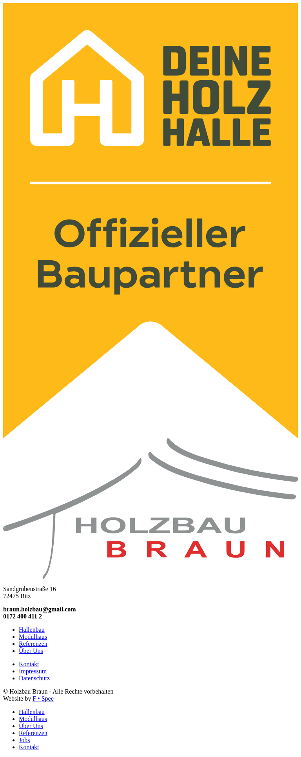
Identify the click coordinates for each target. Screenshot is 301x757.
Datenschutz (34, 678)
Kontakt (29, 664)
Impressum (33, 671)
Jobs (24, 740)
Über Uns (31, 650)
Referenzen (33, 643)
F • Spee (43, 698)
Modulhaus (33, 636)
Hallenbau (32, 629)
